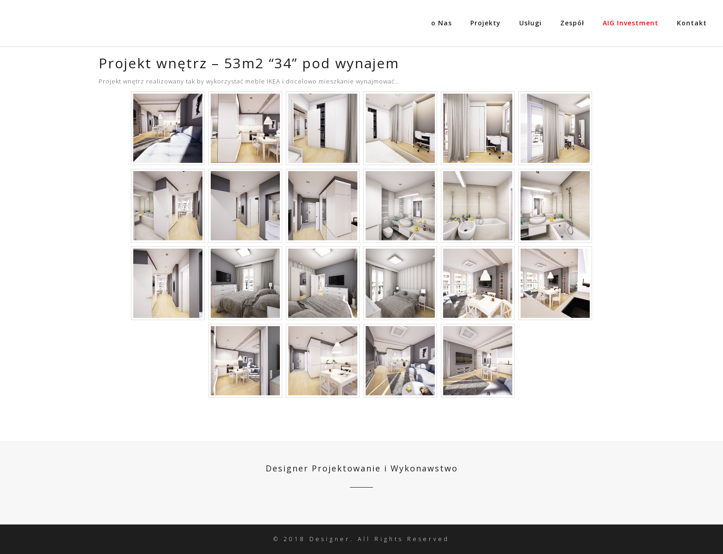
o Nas (441, 22)
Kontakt (692, 22)
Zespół (572, 22)
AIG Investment (630, 22)
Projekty (485, 22)
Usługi (530, 22)
